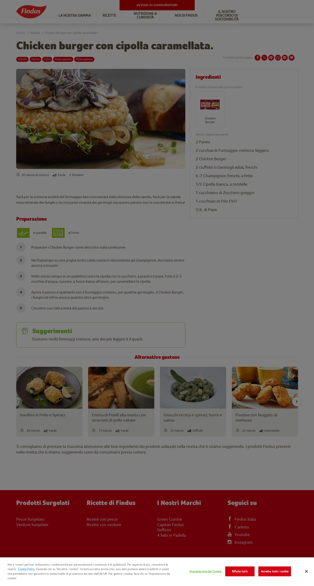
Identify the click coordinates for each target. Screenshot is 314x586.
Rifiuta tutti (240, 571)
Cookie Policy (26, 569)
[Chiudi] (306, 571)
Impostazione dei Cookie (205, 571)
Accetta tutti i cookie (275, 571)
